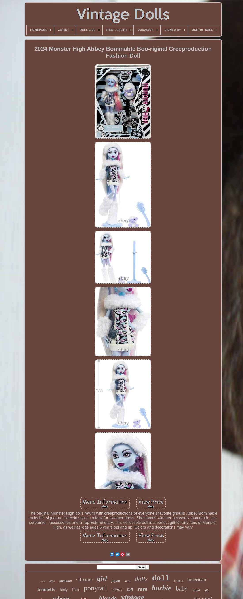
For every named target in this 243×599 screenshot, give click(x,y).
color (42, 581)
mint (127, 580)
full (130, 589)
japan (115, 580)
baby (182, 588)
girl (102, 578)
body (64, 590)
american (197, 579)
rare (142, 589)
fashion (178, 580)
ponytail (95, 588)
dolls (141, 578)
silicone (84, 579)
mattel (116, 589)
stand (196, 590)
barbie (161, 588)
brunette (46, 589)
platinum (65, 580)
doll (160, 578)
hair (76, 589)
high (52, 580)
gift (207, 590)
